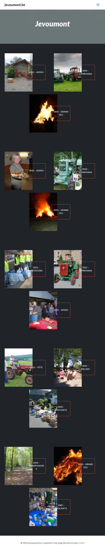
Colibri (81, 543)
